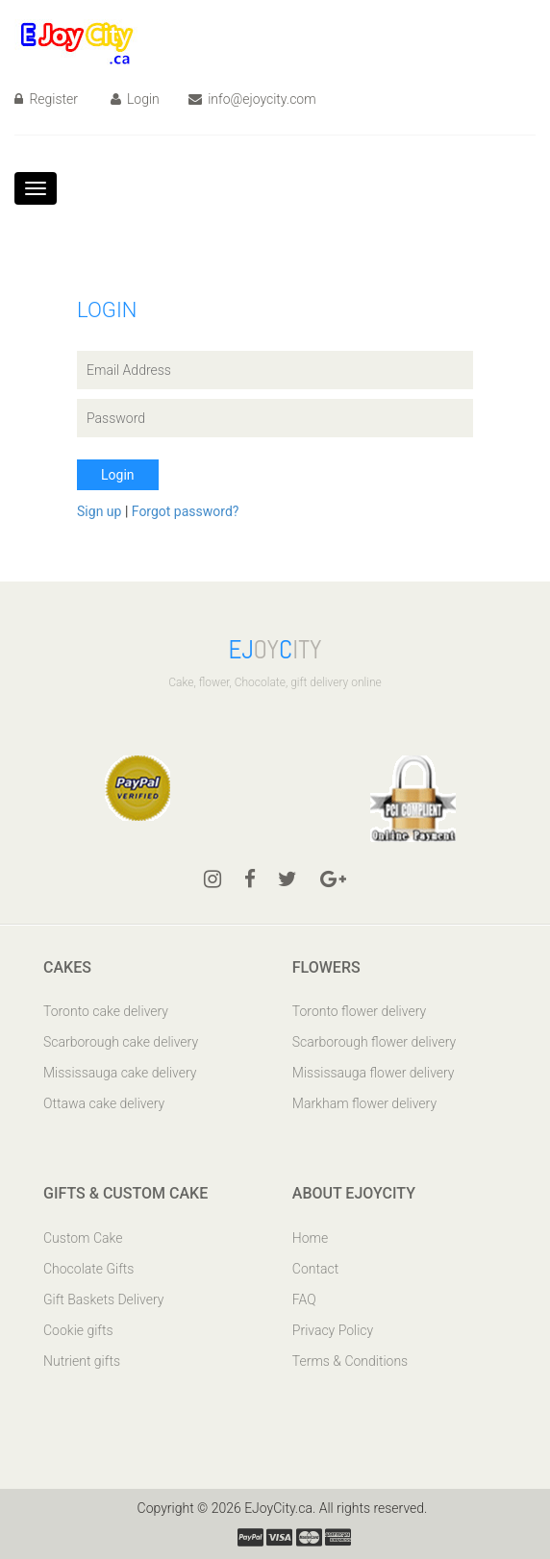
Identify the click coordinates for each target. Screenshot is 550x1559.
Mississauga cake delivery (119, 1072)
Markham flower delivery (364, 1103)
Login (135, 99)
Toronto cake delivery (105, 1011)
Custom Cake (82, 1238)
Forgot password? (185, 511)
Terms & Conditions (350, 1361)
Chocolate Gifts (88, 1268)
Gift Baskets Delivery (103, 1299)
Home (310, 1238)
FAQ (304, 1299)
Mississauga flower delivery (373, 1072)
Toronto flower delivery (359, 1011)
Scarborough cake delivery (120, 1042)
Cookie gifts (78, 1330)
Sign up (101, 511)
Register (46, 99)
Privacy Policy (332, 1330)
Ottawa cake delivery (103, 1103)
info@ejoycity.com (252, 99)
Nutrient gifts (81, 1361)
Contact (315, 1268)
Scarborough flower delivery (374, 1042)
